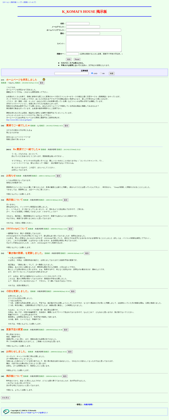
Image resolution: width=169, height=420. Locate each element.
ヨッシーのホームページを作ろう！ (34, 416)
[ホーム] (6, 2)
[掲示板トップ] (16, 2)
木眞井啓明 (88, 408)
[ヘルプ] (33, 2)
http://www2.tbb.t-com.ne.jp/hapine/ (19, 123)
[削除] (26, 2)
